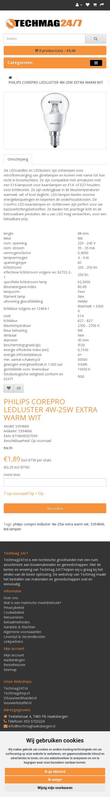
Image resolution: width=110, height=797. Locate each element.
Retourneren (13, 617)
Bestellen (55, 508)
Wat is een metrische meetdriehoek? (32, 602)
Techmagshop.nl (17, 693)
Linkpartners (13, 641)
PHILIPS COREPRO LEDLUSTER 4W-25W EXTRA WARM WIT (56, 82)
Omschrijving (18, 159)
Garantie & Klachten (19, 627)
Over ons (11, 598)
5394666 (97, 524)
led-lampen (12, 529)
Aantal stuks (12, 475)
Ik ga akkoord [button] (55, 771)
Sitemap (10, 669)
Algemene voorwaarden (22, 631)
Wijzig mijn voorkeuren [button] (55, 788)
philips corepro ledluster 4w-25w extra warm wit (51, 524)
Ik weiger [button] (55, 779)
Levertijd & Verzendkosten (24, 636)
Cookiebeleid (14, 612)
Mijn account (14, 655)
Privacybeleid (14, 607)
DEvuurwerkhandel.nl (20, 698)
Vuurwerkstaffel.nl (17, 702)
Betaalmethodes (17, 622)
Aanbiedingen (14, 660)
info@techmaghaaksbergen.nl (32, 726)
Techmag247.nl (16, 688)
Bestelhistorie (14, 664)
